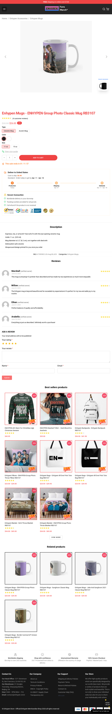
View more (56, 537)
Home (4, 18)
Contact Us (62, 689)
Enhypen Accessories (18, 18)
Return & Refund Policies (67, 685)
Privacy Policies (36, 685)
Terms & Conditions (37, 682)
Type (4, 127)
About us (33, 679)
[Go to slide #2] (62, 97)
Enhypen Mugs (36, 18)
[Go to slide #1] (50, 97)
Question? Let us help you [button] (101, 711)
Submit (7, 378)
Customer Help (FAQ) (66, 692)
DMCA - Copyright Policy (39, 689)
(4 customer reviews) (20, 118)
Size (3, 143)
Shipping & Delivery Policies (68, 679)
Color (4, 135)
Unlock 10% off (107, 703)
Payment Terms (64, 682)
